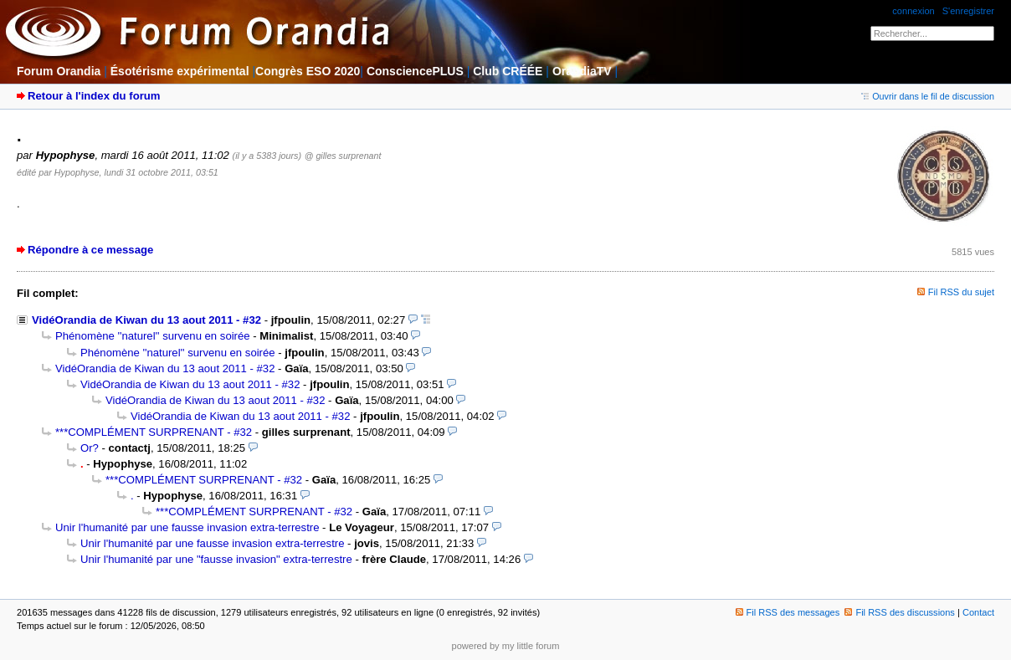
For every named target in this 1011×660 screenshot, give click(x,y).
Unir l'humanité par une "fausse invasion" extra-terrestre (216, 559)
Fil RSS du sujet (961, 292)
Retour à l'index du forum (94, 96)
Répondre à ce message (90, 249)
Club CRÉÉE (507, 71)
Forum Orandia (58, 71)
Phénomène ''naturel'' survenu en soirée (152, 336)
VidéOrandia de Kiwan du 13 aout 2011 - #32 (146, 320)
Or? (89, 448)
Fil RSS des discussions (899, 612)
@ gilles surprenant (343, 156)
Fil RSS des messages (788, 612)
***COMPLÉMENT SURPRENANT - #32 (153, 432)
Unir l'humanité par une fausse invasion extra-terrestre (187, 527)
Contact (978, 612)
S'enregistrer (968, 11)
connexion (913, 11)
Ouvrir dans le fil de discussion (927, 96)
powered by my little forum (506, 646)
